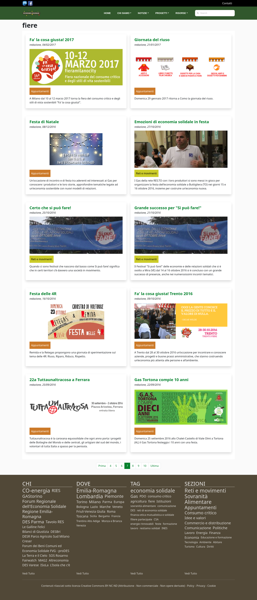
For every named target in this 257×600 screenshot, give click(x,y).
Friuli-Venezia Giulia (90, 511)
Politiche (220, 527)
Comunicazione (198, 527)
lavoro (134, 528)
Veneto (117, 506)
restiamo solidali (150, 528)
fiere (151, 501)
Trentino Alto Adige (88, 521)
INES (164, 528)
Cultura (200, 546)
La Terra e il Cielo (34, 555)
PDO (142, 496)
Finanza (214, 533)
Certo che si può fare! (50, 207)
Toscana (82, 516)
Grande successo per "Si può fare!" (167, 207)
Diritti (210, 546)
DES (132, 510)
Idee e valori (195, 517)
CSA (156, 519)
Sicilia (93, 516)
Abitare (217, 542)
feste (158, 524)
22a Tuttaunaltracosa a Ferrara (60, 379)
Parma (107, 502)
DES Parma (33, 522)
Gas (134, 496)
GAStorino (32, 496)
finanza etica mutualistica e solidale (152, 515)
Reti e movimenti (205, 490)
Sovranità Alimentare (198, 499)
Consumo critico (201, 513)
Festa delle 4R (43, 293)
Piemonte (114, 496)
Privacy (200, 586)
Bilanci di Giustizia (35, 531)
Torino (81, 501)
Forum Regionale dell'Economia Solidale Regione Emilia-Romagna (44, 509)
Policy (190, 586)
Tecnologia (191, 542)
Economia (192, 537)
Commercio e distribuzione (208, 522)
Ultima (154, 466)
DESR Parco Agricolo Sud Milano (45, 536)
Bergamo (104, 516)
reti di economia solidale (152, 510)
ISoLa (44, 565)
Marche (105, 506)
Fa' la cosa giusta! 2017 (52, 39)
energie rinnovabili (142, 524)
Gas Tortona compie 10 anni (161, 379)
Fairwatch (29, 560)
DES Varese (30, 565)
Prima (102, 466)
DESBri (55, 531)
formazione (170, 524)
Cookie (211, 586)
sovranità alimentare (143, 506)
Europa (119, 502)
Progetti (161, 13)
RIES (56, 490)
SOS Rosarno (58, 555)
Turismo (190, 546)
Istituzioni (164, 501)
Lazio (94, 506)
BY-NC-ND (111, 586)
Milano (95, 501)
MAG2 (42, 560)
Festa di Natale (44, 121)
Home (107, 13)
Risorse (181, 13)
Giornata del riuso (152, 39)
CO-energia (36, 490)
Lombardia (89, 496)
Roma (111, 511)
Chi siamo (123, 13)
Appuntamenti (201, 507)
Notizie (142, 13)
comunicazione (167, 506)
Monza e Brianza (112, 521)
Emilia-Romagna (96, 490)
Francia (115, 516)
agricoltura (138, 501)
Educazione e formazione (216, 537)
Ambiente (205, 542)
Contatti (227, 3)
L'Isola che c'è (60, 565)
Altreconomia (59, 560)
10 (144, 466)
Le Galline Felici (33, 527)
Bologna (82, 506)
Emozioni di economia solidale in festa (171, 121)
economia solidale (152, 490)
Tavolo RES (55, 521)
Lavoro (190, 533)
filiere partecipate (141, 519)
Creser (27, 541)
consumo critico (159, 496)
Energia (202, 533)
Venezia (81, 525)
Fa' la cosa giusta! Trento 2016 (163, 293)
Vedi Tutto (28, 573)
